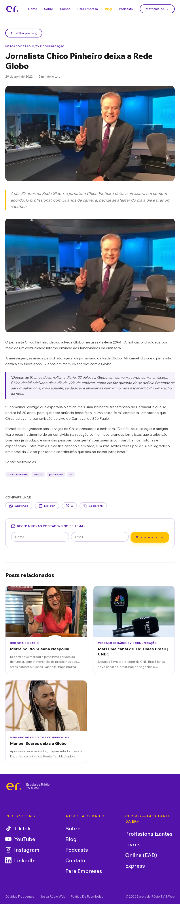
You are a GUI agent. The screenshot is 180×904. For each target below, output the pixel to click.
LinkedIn (20, 860)
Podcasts (126, 9)
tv (71, 474)
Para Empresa (87, 9)
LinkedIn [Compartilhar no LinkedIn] (47, 506)
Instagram (22, 849)
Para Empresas (83, 871)
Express (135, 865)
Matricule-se (157, 9)
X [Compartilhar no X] (69, 506)
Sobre (48, 9)
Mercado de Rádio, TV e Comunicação (34, 46)
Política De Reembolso (87, 896)
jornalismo (56, 474)
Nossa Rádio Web (52, 896)
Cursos (65, 9)
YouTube (20, 839)
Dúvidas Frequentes (19, 896)
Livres (132, 844)
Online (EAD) (141, 855)
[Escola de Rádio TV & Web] (14, 786)
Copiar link (93, 506)
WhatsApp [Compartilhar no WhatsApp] (18, 506)
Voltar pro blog (23, 33)
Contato (75, 860)
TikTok (18, 828)
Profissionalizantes (148, 833)
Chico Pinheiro (17, 474)
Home (32, 9)
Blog (108, 9)
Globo (38, 474)
